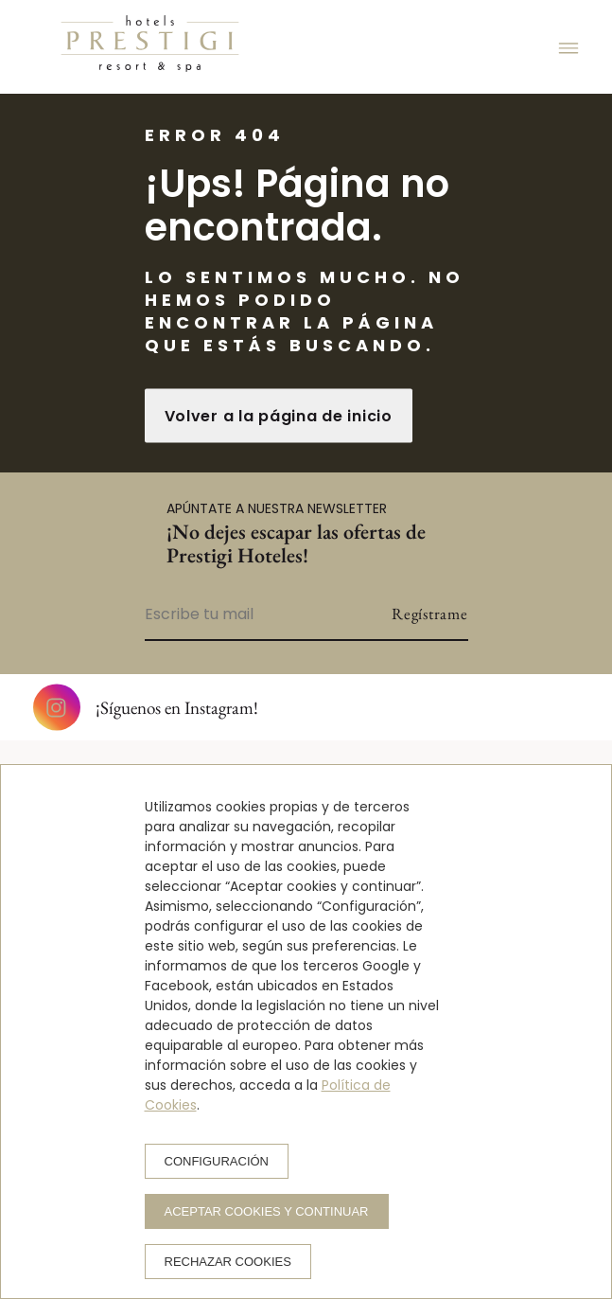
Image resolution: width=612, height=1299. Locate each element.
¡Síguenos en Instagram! (145, 707)
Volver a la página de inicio (279, 416)
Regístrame (429, 613)
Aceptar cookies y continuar (267, 1211)
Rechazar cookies (228, 1262)
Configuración (217, 1161)
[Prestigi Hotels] (150, 47)
